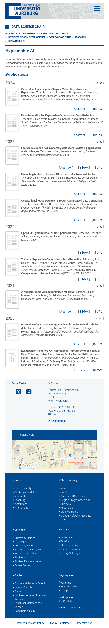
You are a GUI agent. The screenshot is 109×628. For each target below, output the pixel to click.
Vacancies (66, 508)
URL (99, 167)
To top (63, 591)
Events (63, 492)
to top (99, 82)
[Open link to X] (17, 392)
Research (80, 37)
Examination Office (25, 554)
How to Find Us (22, 588)
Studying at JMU (23, 492)
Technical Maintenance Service (27, 605)
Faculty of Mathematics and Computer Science (39, 33)
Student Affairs (22, 558)
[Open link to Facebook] (27, 392)
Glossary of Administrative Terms (75, 518)
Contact (55, 383)
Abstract (79, 108)
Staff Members (68, 512)
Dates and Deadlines (72, 496)
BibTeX (97, 108)
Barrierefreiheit (83, 622)
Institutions (20, 504)
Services (19, 530)
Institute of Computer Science (26, 37)
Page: (62, 607)
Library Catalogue (70, 553)
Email (55, 414)
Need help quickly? (24, 611)
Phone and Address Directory (31, 584)
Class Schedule (69, 545)
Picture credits (68, 587)
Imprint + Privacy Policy (30, 622)
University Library (24, 538)
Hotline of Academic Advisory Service (31, 597)
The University (22, 488)
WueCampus (67, 542)
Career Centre (21, 565)
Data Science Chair (28, 27)
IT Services (20, 542)
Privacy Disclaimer (59, 622)
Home (17, 480)
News (63, 488)
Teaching (19, 500)
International (21, 508)
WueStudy (66, 538)
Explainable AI (16, 41)
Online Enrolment (70, 549)
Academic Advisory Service (29, 550)
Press (17, 591)
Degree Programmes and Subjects (74, 502)
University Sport (23, 546)
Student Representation (27, 562)
